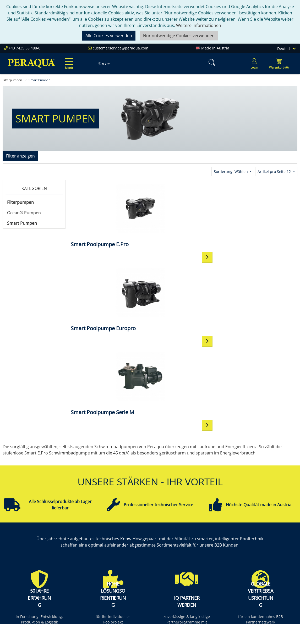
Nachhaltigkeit (92, 552)
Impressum (202, 540)
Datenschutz (203, 552)
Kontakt (198, 533)
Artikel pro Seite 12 (275, 171)
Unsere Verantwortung (100, 546)
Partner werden (149, 546)
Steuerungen (260, 577)
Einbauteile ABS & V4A (269, 533)
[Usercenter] (254, 63)
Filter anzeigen (20, 156)
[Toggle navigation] (68, 60)
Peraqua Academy (152, 540)
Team (83, 540)
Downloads (145, 558)
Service (141, 533)
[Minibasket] (279, 63)
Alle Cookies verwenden (108, 35)
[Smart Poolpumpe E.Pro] (106, 215)
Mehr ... (254, 584)
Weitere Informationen (198, 25)
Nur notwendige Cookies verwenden (179, 35)
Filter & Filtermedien (267, 540)
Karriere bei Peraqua (98, 565)
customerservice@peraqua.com (120, 48)
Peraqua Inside (92, 533)
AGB (195, 546)
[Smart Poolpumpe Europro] (182, 215)
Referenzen (89, 558)
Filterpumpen (20, 202)
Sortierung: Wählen (231, 171)
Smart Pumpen (22, 223)
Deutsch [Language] (286, 48)
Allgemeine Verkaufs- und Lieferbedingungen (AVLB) (214, 565)
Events (140, 552)
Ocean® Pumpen (24, 213)
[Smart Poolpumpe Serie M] (258, 215)
